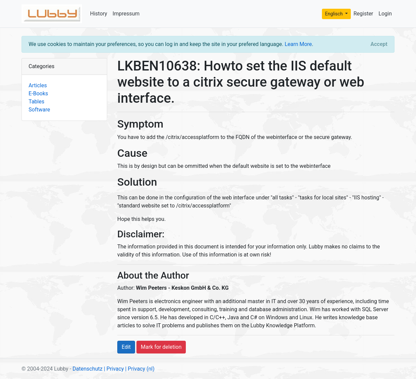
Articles (38, 85)
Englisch (334, 13)
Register (363, 13)
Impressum (126, 13)
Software (39, 109)
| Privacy (114, 369)
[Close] (379, 44)
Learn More (298, 44)
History (98, 13)
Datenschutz (87, 369)
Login (385, 13)
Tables (36, 101)
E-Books (38, 93)
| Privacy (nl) (139, 369)
